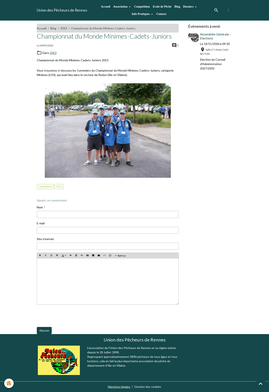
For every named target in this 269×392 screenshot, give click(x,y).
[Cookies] (9, 383)
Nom (40, 207)
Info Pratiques (141, 14)
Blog (177, 6)
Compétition (142, 6)
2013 (63, 28)
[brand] (62, 10)
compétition (45, 186)
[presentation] (69, 316)
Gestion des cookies (147, 386)
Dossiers (188, 6)
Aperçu (120, 255)
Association (120, 6)
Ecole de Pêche (162, 6)
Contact (161, 14)
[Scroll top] (260, 383)
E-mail (41, 223)
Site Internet (45, 239)
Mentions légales (119, 386)
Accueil (105, 6)
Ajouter (44, 330)
